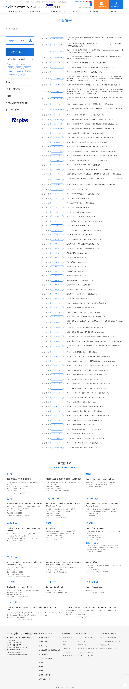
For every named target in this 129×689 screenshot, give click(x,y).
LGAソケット (67, 641)
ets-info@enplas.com (21, 576)
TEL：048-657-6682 (85, 7)
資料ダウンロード (20, 40)
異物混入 (27, 67)
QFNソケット (67, 648)
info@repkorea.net (60, 540)
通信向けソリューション (108, 648)
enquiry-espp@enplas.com (23, 619)
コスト (17, 64)
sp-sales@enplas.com (21, 493)
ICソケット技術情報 (45, 658)
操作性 (10, 67)
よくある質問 (74, 11)
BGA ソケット (67, 638)
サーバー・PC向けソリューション (111, 638)
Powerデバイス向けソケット (87, 652)
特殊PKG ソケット (69, 656)
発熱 (10, 64)
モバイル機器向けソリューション (111, 641)
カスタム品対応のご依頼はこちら (17, 103)
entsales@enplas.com (21, 515)
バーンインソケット (15, 11)
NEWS (41, 671)
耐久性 (25, 64)
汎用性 (21, 74)
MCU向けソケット (83, 645)
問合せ (41, 667)
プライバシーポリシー (13, 110)
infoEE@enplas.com (99, 540)
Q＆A (8, 82)
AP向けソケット (83, 641)
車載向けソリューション (108, 645)
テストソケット (35, 11)
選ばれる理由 (94, 11)
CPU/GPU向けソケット (85, 638)
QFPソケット (67, 645)
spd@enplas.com (59, 517)
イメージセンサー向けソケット (87, 648)
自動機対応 (12, 74)
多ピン (10, 71)
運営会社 (113, 11)
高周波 (29, 71)
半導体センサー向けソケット (87, 656)
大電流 (18, 67)
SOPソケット (67, 652)
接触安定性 (20, 71)
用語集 (8, 96)
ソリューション (55, 11)
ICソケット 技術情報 (13, 89)
